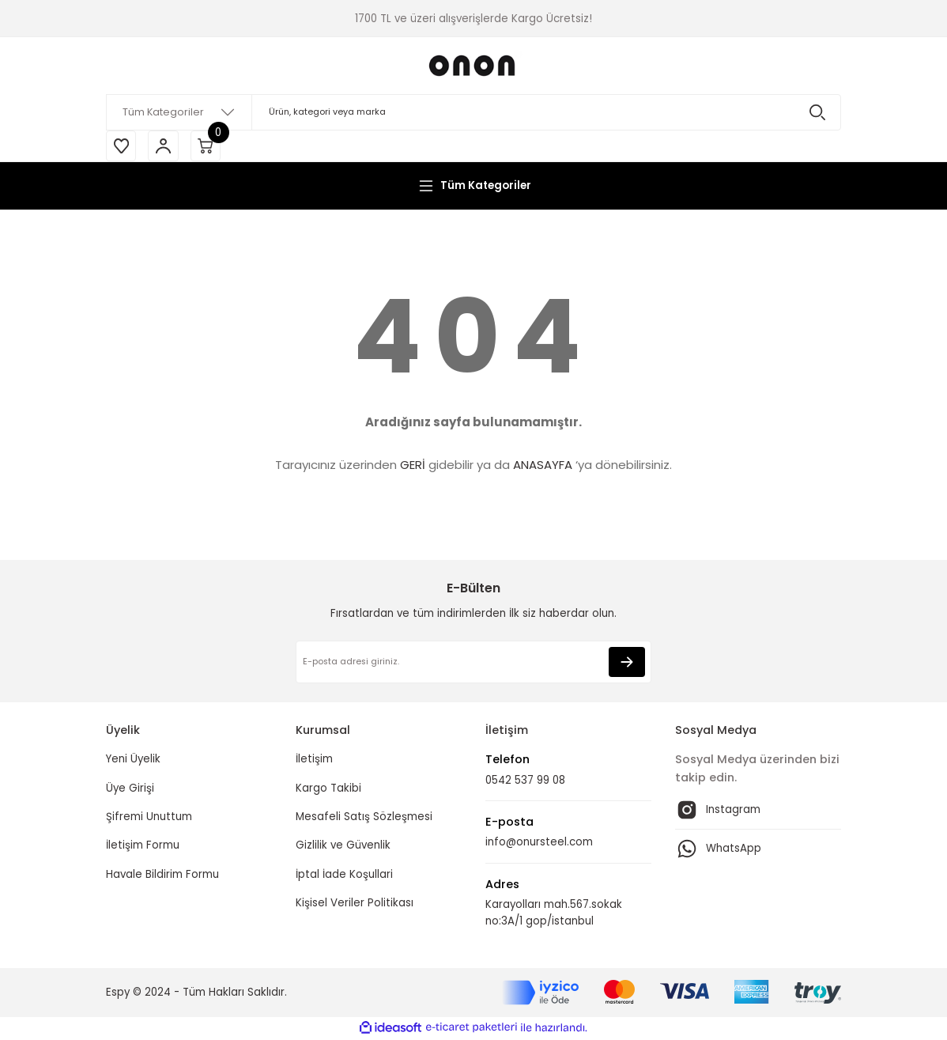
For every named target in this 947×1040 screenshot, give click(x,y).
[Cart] (208, 146)
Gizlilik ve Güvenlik (343, 846)
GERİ (412, 466)
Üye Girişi (130, 788)
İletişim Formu (142, 846)
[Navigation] (473, 186)
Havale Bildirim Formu (162, 875)
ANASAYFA (542, 466)
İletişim (314, 760)
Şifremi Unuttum (149, 818)
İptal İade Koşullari (344, 875)
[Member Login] (165, 146)
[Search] (473, 112)
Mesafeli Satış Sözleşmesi (364, 818)
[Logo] (473, 65)
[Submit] (627, 664)
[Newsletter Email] (473, 663)
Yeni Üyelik (133, 760)
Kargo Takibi (328, 788)
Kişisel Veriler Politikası (354, 903)
